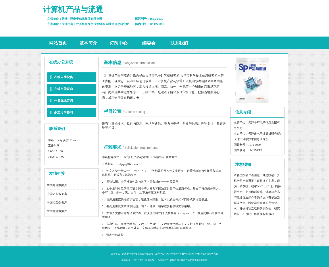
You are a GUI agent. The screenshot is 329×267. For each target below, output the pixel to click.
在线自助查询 (61, 89)
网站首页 (58, 43)
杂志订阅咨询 (61, 112)
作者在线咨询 (61, 100)
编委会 (149, 43)
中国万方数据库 (57, 193)
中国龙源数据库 (57, 211)
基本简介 (88, 43)
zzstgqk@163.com (67, 140)
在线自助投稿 (61, 77)
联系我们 (179, 43)
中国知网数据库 (57, 185)
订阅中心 (118, 43)
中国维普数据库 (57, 202)
